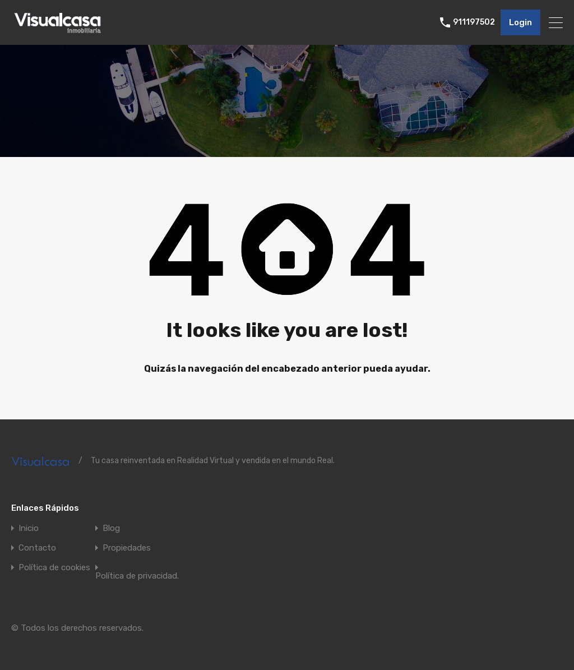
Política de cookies (54, 567)
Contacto (37, 548)
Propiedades (127, 548)
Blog (111, 528)
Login (520, 22)
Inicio (28, 528)
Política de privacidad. (137, 576)
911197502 (474, 22)
